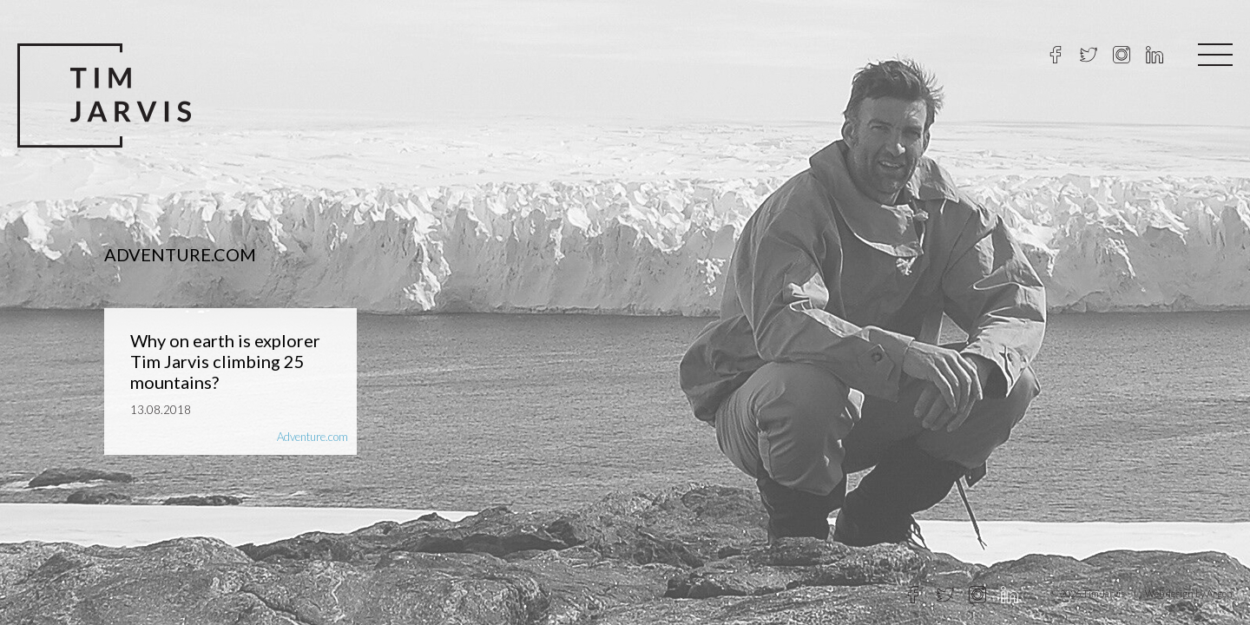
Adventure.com (312, 437)
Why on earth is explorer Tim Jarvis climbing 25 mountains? (225, 361)
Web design (1169, 593)
